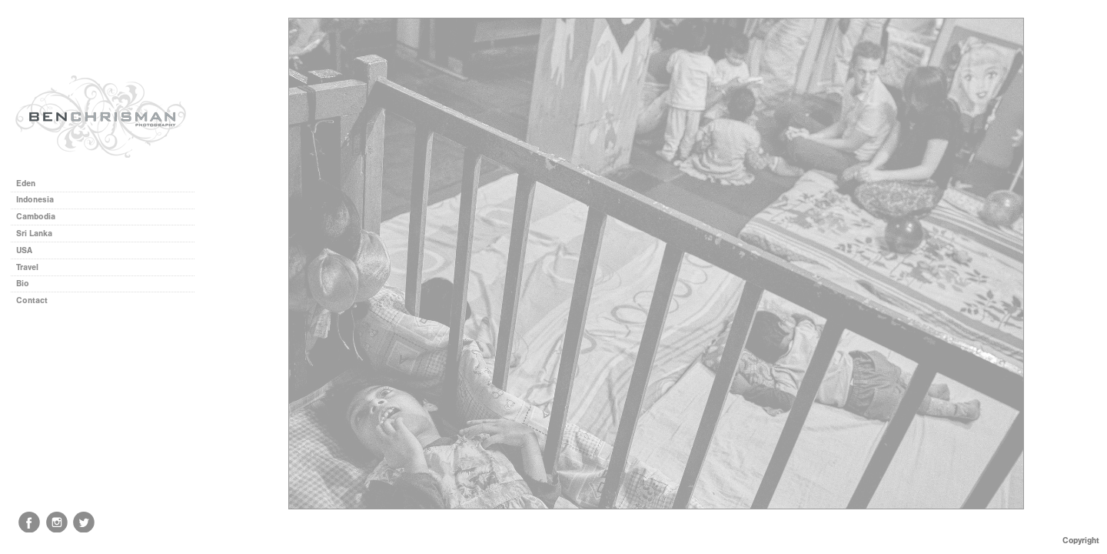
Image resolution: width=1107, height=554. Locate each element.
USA (24, 250)
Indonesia (40, 200)
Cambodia (35, 217)
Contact (32, 300)
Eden (25, 184)
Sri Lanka (34, 234)
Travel (27, 267)
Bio (22, 284)
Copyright (1080, 541)
